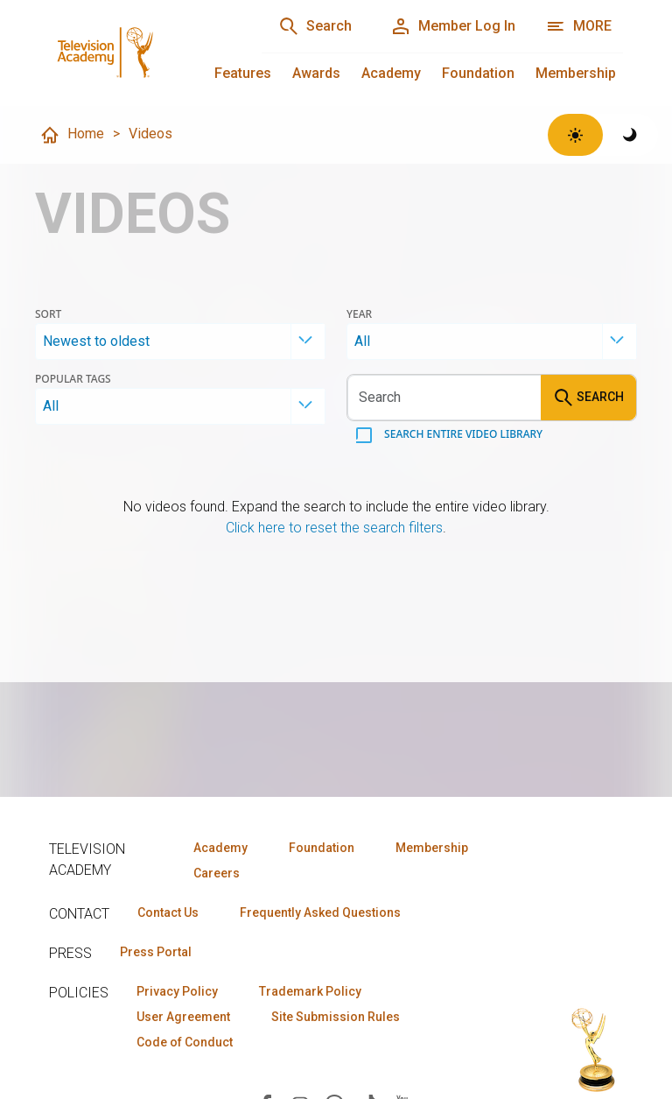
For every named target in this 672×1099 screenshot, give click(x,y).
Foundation (478, 73)
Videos (150, 133)
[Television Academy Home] (138, 53)
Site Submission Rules (335, 1017)
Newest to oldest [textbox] (96, 341)
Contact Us (168, 912)
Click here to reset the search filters (334, 527)
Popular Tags (73, 379)
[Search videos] (444, 397)
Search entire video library (462, 433)
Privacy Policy (177, 991)
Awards (316, 73)
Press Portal (156, 952)
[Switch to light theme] (575, 135)
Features (242, 73)
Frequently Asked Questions (320, 912)
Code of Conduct (184, 1042)
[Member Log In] (452, 26)
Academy (391, 73)
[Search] (315, 26)
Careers (216, 873)
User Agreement (183, 1017)
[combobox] (180, 341)
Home (71, 134)
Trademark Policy (310, 991)
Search (588, 397)
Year (359, 314)
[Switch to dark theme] (630, 135)
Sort (48, 314)
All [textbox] (362, 341)
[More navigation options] (578, 26)
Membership (576, 73)
